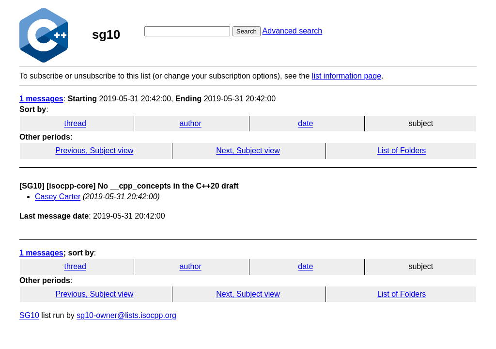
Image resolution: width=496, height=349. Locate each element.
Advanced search (293, 31)
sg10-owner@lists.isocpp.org (126, 315)
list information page (346, 76)
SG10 (29, 315)
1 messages (41, 99)
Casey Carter (57, 196)
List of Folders (401, 150)
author (190, 123)
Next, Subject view (248, 150)
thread (75, 123)
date (305, 123)
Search (246, 31)
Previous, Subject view (94, 150)
